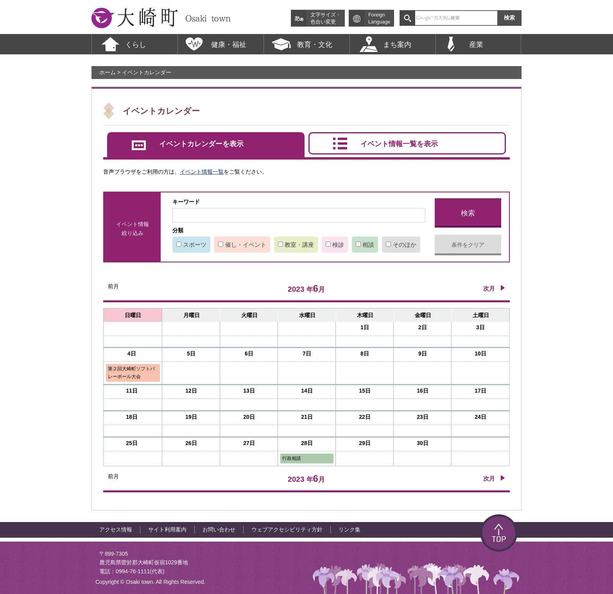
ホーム (107, 72)
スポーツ (194, 244)
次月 (489, 288)
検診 (338, 244)
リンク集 (349, 529)
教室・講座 (299, 244)
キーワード (186, 202)
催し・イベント (245, 244)
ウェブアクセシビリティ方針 (287, 529)
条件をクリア (468, 245)
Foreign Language (379, 18)
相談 (368, 244)
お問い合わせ (219, 529)
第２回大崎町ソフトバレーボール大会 (131, 372)
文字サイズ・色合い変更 (325, 18)
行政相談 (291, 458)
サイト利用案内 (167, 529)
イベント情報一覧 (202, 172)
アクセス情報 (115, 529)
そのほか (404, 244)
